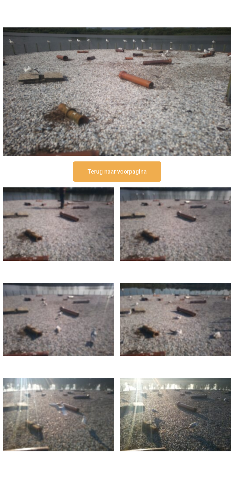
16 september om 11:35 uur (59, 361)
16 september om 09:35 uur (59, 456)
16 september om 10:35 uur (176, 361)
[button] (117, 171)
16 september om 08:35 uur (176, 456)
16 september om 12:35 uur (176, 266)
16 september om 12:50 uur (59, 266)
